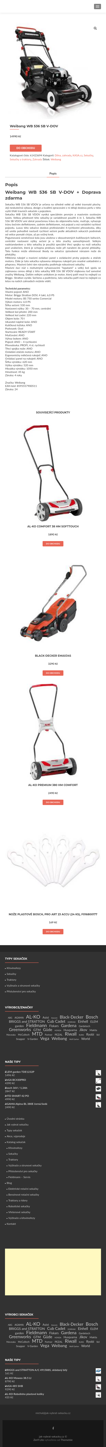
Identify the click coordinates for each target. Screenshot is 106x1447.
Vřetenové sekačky (19, 1212)
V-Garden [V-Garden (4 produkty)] (32, 1038)
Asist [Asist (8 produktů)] (46, 1017)
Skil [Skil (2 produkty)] (98, 1035)
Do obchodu (25, 148)
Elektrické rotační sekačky (23, 1188)
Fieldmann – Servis (19, 1177)
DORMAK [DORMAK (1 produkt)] (72, 1022)
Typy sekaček (14, 1130)
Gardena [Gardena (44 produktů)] (68, 1025)
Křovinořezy (14, 968)
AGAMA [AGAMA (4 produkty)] (19, 1017)
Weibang (56, 159)
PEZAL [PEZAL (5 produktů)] (59, 1034)
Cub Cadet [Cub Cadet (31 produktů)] (56, 1021)
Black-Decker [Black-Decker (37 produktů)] (71, 1017)
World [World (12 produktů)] (85, 1039)
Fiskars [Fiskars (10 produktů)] (54, 1026)
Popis (53, 173)
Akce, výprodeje (16, 1136)
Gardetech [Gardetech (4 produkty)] (84, 1026)
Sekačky (88, 155)
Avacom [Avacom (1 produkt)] (54, 1018)
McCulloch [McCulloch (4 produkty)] (24, 1034)
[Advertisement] (53, 1272)
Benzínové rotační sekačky (23, 1194)
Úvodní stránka (15, 1118)
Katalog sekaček (16, 1142)
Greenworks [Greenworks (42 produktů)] (20, 1029)
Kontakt (11, 1223)
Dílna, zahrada (63, 155)
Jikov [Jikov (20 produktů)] (83, 1030)
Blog (9, 1182)
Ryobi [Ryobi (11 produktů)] (90, 1034)
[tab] (53, 174)
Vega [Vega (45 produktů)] (44, 1038)
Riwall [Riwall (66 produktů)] (71, 1034)
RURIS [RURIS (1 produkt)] (81, 1035)
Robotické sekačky (19, 1206)
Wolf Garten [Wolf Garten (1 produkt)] (74, 1039)
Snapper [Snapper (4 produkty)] (20, 1038)
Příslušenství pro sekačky (21, 991)
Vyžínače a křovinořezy (21, 1217)
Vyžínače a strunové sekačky (23, 985)
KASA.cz (77, 155)
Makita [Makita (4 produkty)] (93, 1030)
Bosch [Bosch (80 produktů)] (92, 1017)
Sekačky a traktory (20, 159)
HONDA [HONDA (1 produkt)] (58, 1030)
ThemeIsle (67, 1439)
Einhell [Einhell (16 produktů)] (83, 1021)
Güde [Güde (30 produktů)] (47, 1029)
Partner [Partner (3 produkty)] (48, 1034)
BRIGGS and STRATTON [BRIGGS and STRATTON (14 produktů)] (27, 1021)
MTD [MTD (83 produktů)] (37, 1034)
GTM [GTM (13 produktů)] (37, 1030)
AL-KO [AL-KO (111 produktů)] (33, 1017)
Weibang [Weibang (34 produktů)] (59, 1038)
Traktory (11, 979)
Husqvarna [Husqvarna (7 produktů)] (70, 1030)
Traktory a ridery (17, 1200)
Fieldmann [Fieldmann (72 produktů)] (36, 1025)
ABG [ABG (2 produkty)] (10, 1018)
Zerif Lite (39, 1439)
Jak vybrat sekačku (17, 1124)
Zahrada (37, 159)
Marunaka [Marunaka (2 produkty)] (11, 1035)
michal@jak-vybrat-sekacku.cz (53, 1412)
